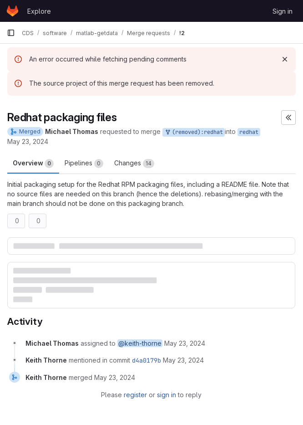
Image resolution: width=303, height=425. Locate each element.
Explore (39, 11)
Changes (134, 163)
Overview (33, 163)
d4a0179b (146, 360)
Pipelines (84, 163)
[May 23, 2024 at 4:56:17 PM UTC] (184, 343)
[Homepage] (12, 11)
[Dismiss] (284, 59)
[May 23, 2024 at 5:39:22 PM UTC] (183, 360)
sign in (166, 395)
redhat (248, 132)
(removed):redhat (193, 132)
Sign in (283, 11)
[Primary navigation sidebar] (11, 33)
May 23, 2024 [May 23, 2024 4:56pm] (27, 141)
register (135, 395)
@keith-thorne (140, 343)
